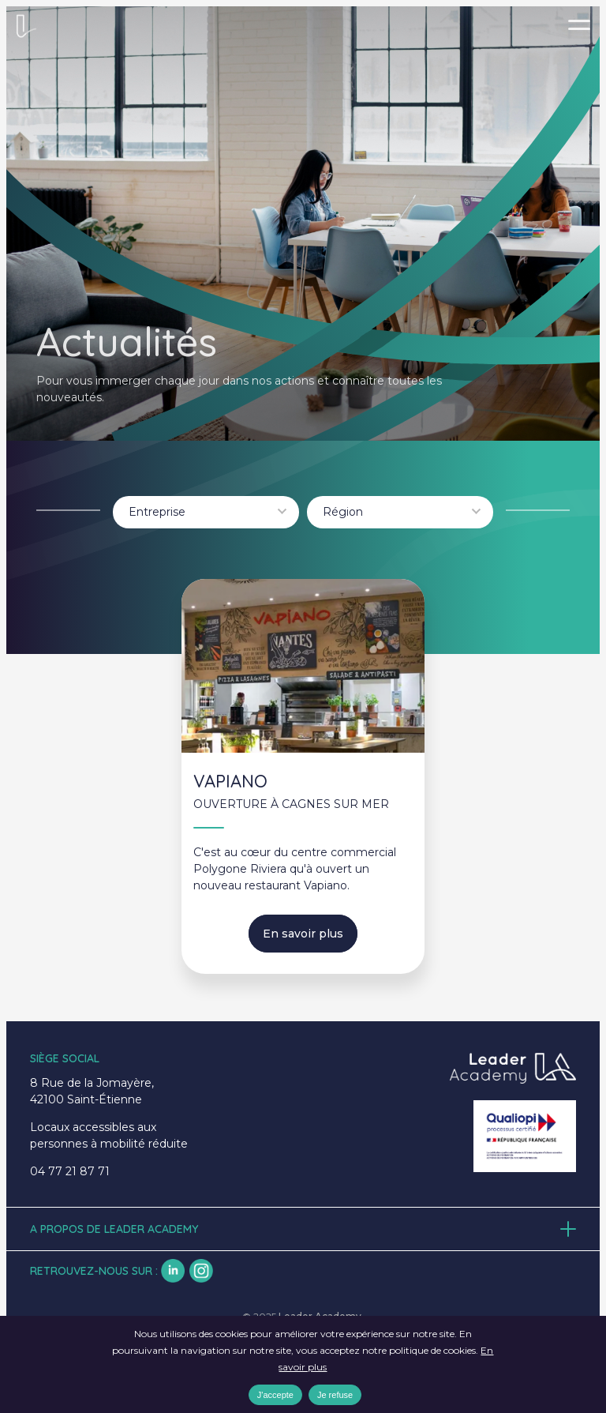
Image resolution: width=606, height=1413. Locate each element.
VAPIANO (230, 781)
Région (343, 512)
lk (173, 1271)
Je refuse (335, 1395)
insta (201, 1271)
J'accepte (275, 1395)
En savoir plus (303, 933)
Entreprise (157, 512)
